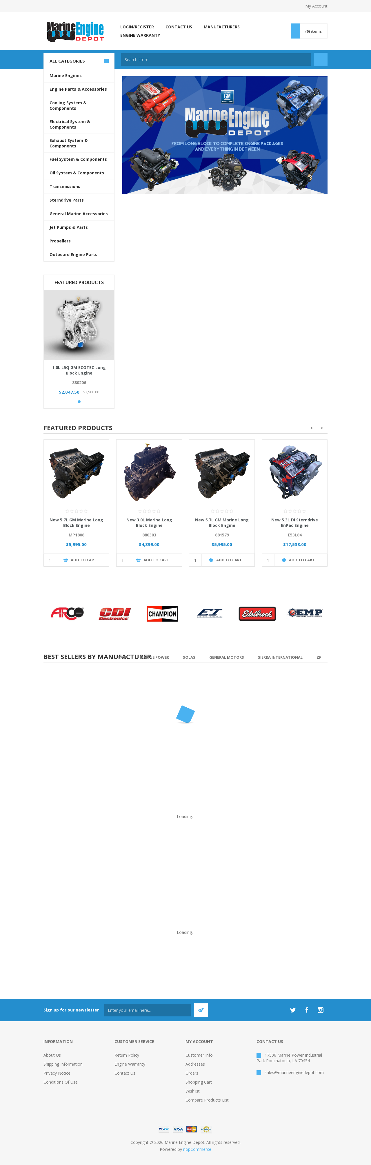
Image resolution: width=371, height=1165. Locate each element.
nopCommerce (197, 1149)
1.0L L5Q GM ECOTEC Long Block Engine (79, 370)
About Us (52, 1055)
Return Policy (126, 1055)
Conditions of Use (60, 1082)
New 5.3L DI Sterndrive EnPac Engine (294, 522)
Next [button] (322, 428)
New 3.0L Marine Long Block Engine (149, 522)
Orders (192, 1073)
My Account (316, 6)
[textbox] (216, 59)
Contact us (124, 1073)
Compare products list (207, 1100)
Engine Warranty (129, 1064)
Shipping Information (63, 1064)
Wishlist (193, 1091)
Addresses (195, 1064)
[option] (76, 507)
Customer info (199, 1055)
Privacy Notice (56, 1073)
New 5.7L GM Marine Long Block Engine (76, 522)
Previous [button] (311, 428)
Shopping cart (199, 1082)
